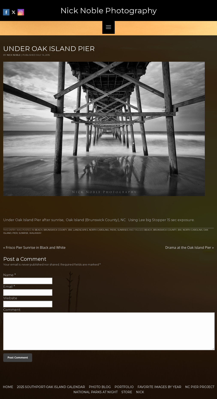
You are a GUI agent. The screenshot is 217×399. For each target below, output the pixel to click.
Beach (38, 229)
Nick (140, 392)
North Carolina (99, 229)
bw (180, 229)
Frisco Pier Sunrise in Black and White (34, 247)
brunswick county (165, 229)
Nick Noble (14, 55)
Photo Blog (100, 387)
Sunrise (23, 233)
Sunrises (122, 229)
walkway (35, 233)
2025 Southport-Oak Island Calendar (51, 387)
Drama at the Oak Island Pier (189, 247)
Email (8, 287)
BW (70, 229)
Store (126, 392)
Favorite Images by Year (159, 387)
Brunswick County (55, 229)
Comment (12, 310)
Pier (15, 233)
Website (10, 298)
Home (8, 387)
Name (8, 275)
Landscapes (80, 229)
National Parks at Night (95, 392)
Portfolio (124, 387)
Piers (113, 229)
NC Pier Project (199, 387)
